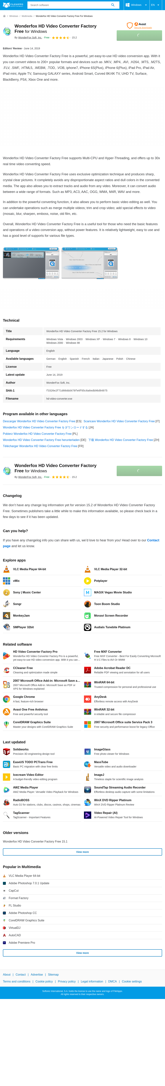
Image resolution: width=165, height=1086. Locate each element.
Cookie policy (44, 981)
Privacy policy (67, 981)
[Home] (4, 16)
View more (82, 851)
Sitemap (53, 974)
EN (155, 5)
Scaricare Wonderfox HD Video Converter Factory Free (119, 421)
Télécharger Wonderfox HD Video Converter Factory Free (40, 446)
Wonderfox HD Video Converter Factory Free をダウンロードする (45, 427)
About (7, 974)
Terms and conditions (16, 981)
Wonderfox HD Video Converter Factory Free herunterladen (41, 439)
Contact (21, 974)
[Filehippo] (13, 5)
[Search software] (112, 5)
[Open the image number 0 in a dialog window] (31, 263)
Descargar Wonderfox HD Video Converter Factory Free (39, 421)
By (28, 37)
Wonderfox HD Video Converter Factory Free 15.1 (35, 841)
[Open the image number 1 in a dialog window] (89, 263)
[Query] (73, 5)
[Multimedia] (27, 16)
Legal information (92, 981)
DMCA (112, 981)
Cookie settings (132, 981)
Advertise (37, 974)
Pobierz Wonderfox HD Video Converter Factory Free (37, 433)
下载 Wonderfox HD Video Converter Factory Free (120, 439)
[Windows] (13, 16)
